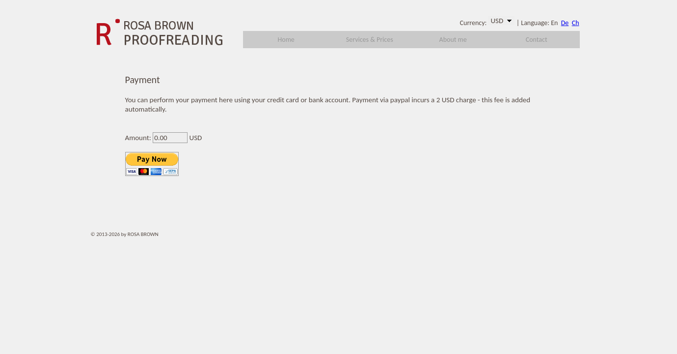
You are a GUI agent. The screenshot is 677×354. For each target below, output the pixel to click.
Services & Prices (369, 39)
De (565, 23)
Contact (536, 39)
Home (286, 39)
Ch (575, 23)
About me (453, 39)
